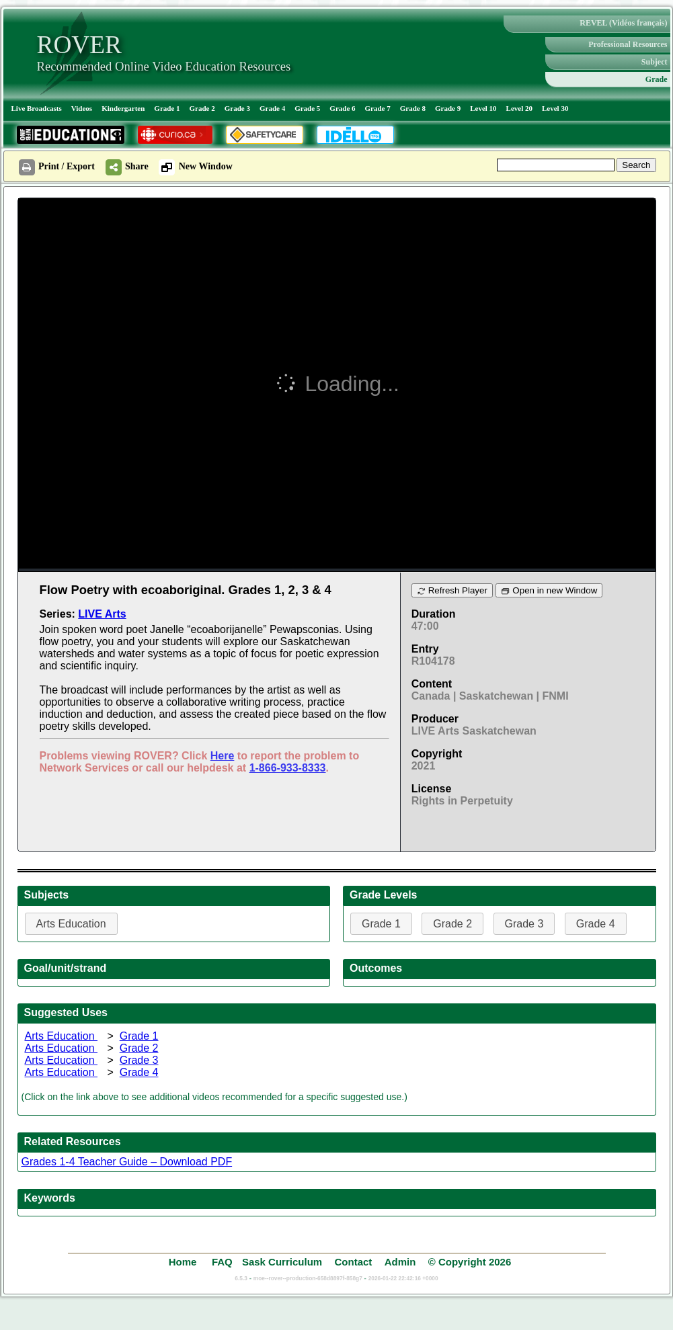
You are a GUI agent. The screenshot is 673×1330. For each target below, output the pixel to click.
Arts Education (61, 1036)
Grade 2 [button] (452, 923)
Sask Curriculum (282, 1261)
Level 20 (519, 108)
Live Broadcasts (36, 108)
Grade (656, 79)
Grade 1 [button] (381, 923)
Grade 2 (202, 108)
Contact (353, 1261)
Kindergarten (123, 108)
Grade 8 (413, 108)
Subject (654, 62)
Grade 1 (167, 108)
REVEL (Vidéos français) (623, 23)
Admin (400, 1261)
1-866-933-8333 (287, 768)
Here (222, 755)
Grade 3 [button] (524, 923)
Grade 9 (448, 108)
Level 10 (483, 108)
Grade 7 (378, 108)
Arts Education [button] (71, 923)
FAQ (222, 1261)
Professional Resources (627, 44)
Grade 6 (342, 108)
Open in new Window (549, 590)
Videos (81, 108)
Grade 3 (237, 108)
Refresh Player (452, 590)
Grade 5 (307, 108)
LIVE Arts (102, 614)
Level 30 (555, 108)
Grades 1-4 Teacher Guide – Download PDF (127, 1161)
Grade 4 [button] (595, 923)
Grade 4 (272, 108)
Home (184, 1261)
